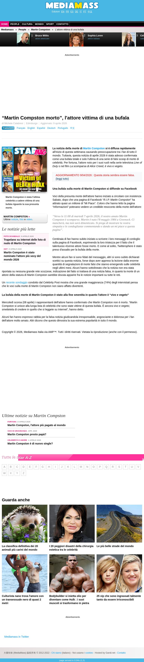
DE (76, 11)
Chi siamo (56, 652)
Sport (50, 24)
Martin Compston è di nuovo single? (30, 443)
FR (67, 11)
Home (4, 24)
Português (63, 128)
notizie (14, 219)
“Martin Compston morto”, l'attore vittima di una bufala (65, 118)
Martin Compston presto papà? (27, 434)
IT (81, 11)
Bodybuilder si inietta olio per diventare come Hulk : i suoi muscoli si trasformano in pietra (69, 599)
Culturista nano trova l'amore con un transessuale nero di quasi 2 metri (23, 599)
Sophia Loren (95, 35)
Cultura (27, 24)
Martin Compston (40, 29)
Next (9, 40)
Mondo (39, 24)
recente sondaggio (17, 282)
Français (21, 128)
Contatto (62, 24)
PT (84, 11)
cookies (89, 652)
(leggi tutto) (62, 178)
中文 (90, 11)
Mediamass (7, 29)
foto (22, 219)
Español (41, 128)
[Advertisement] (72, 83)
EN (62, 11)
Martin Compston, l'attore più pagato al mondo (37, 425)
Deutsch (51, 128)
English (31, 128)
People (15, 24)
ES (72, 11)
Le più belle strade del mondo (115, 546)
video (29, 219)
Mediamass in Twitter (16, 636)
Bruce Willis (42, 35)
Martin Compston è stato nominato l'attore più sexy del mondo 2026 (22, 256)
